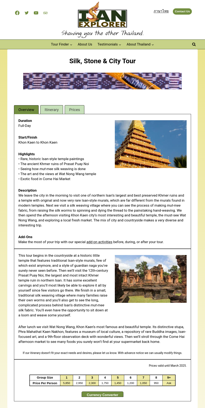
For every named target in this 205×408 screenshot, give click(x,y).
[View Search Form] (194, 44)
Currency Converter (102, 395)
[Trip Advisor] (45, 12)
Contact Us (182, 11)
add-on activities (99, 242)
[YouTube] (36, 12)
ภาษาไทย (161, 11)
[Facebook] (17, 12)
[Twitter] (26, 12)
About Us (85, 44)
